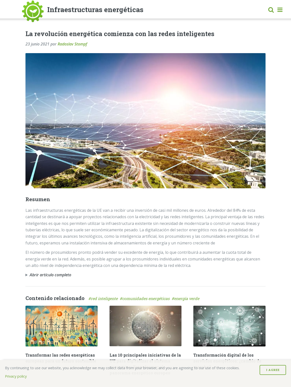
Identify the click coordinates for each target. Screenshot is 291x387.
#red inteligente (104, 298)
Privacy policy (16, 376)
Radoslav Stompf (72, 44)
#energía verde (186, 298)
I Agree (273, 370)
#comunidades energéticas (146, 298)
